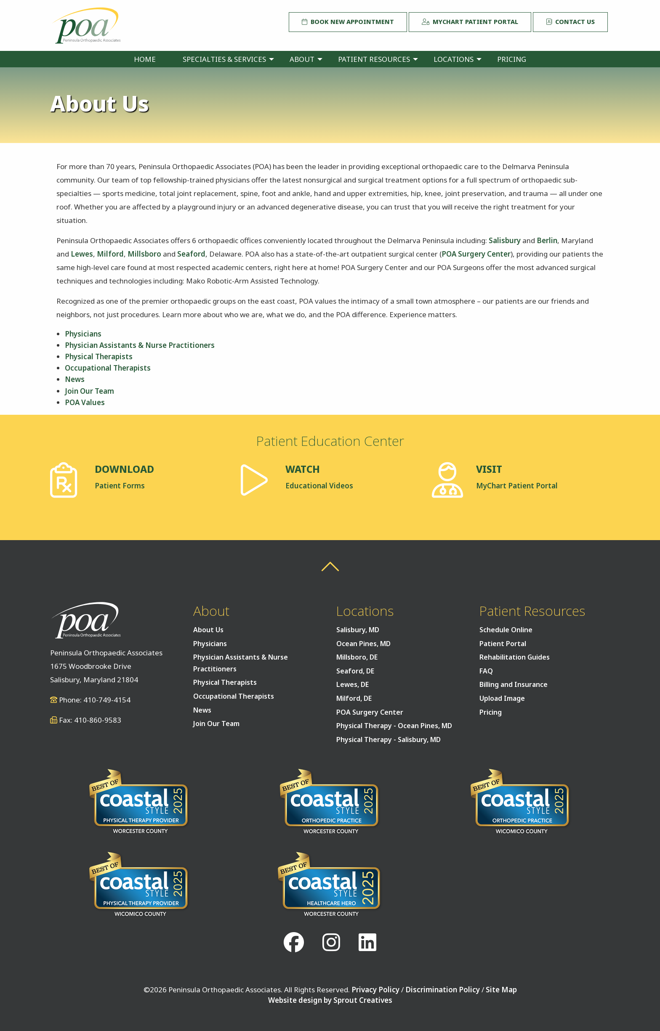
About (302, 59)
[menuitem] (144, 59)
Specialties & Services (224, 59)
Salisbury (505, 240)
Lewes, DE (352, 684)
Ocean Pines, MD (363, 643)
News (75, 379)
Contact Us (570, 22)
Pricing (511, 59)
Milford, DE (354, 698)
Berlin (547, 240)
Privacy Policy (375, 989)
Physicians (83, 334)
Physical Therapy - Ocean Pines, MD (394, 725)
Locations (454, 59)
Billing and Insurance (513, 684)
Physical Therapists (99, 356)
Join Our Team (89, 391)
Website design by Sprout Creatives (330, 1000)
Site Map (501, 989)
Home (145, 59)
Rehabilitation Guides (514, 657)
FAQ (486, 671)
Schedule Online (505, 629)
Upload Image (502, 698)
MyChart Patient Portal (470, 22)
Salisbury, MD (357, 629)
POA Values (85, 402)
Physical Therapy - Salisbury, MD (388, 739)
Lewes (82, 254)
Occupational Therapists (108, 368)
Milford (110, 254)
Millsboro (144, 254)
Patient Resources (374, 59)
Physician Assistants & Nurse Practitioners (140, 345)
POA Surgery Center (476, 254)
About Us (208, 629)
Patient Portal (502, 643)
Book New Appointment (348, 22)
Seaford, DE (355, 671)
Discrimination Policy (442, 989)
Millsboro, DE (357, 657)
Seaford (191, 254)
